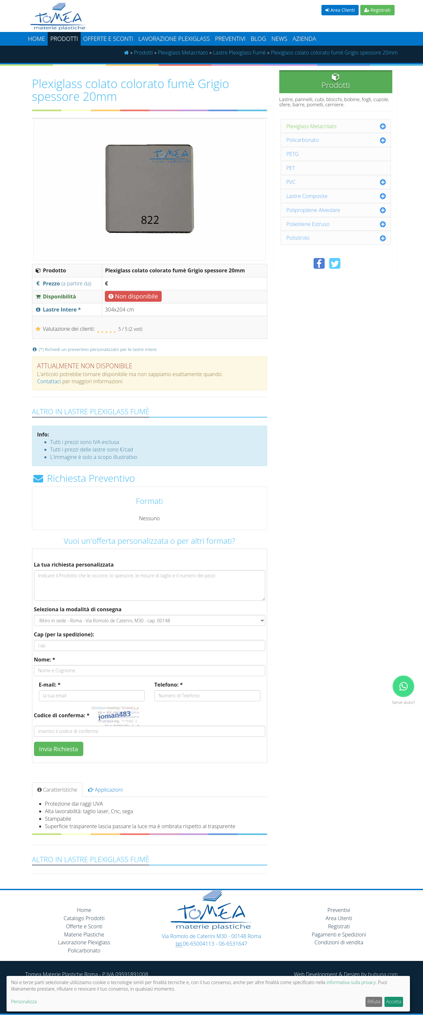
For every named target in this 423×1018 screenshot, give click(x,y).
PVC (291, 182)
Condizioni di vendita (339, 942)
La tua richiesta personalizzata (74, 564)
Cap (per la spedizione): (64, 634)
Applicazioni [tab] (105, 789)
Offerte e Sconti (108, 38)
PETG (292, 154)
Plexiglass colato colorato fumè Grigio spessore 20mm (334, 52)
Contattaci (49, 381)
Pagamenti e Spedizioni (339, 934)
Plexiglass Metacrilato (183, 52)
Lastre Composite (307, 196)
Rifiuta (373, 1001)
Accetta (393, 1001)
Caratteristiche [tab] (57, 789)
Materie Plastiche (84, 934)
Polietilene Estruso (308, 224)
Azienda (304, 38)
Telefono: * (169, 684)
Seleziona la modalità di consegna (78, 609)
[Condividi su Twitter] (334, 263)
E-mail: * (50, 684)
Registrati (377, 10)
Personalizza (24, 1001)
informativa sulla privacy (351, 982)
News (279, 38)
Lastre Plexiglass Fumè (239, 52)
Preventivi (230, 38)
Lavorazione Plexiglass (84, 942)
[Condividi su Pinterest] (350, 263)
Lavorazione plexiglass (174, 38)
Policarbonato (302, 140)
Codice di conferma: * (61, 715)
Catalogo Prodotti (84, 918)
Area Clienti (340, 10)
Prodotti (64, 38)
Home (36, 38)
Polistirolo (298, 237)
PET (290, 168)
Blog (258, 38)
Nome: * (45, 659)
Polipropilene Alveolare (313, 210)
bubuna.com (383, 974)
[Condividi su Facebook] (319, 263)
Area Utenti (339, 918)
